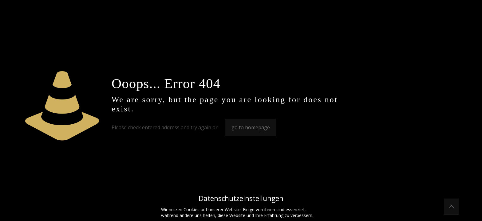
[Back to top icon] (451, 207)
